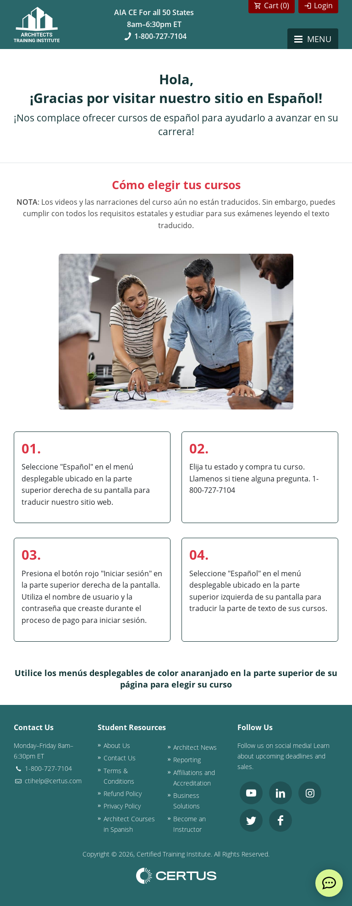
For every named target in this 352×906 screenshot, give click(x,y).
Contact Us (120, 757)
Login (323, 5)
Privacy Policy (122, 806)
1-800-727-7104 (154, 36)
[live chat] (329, 883)
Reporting (187, 759)
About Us (117, 745)
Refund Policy (123, 793)
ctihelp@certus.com (48, 780)
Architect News (195, 747)
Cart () (276, 5)
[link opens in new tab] (251, 792)
